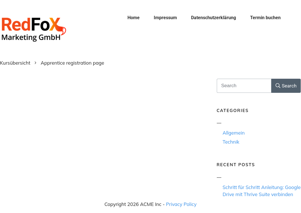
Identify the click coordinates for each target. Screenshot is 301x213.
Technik (231, 142)
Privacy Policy (181, 204)
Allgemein (234, 133)
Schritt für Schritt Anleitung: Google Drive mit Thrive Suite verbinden (262, 190)
